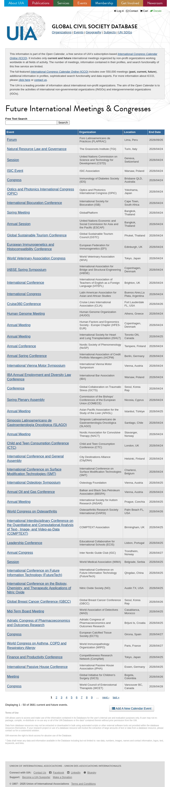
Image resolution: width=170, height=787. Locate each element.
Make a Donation (62, 777)
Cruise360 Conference (24, 304)
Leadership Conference (24, 543)
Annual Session (18, 224)
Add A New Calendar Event (131, 708)
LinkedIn (74, 772)
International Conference (25, 282)
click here (24, 79)
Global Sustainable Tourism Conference (37, 235)
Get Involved (130, 3)
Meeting (13, 676)
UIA (21, 24)
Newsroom (155, 3)
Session (13, 160)
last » (116, 697)
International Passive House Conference (37, 667)
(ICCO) (59, 71)
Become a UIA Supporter (36, 777)
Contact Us (39, 772)
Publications (40, 3)
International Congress (24, 294)
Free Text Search (16, 118)
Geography (93, 32)
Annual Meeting (18, 325)
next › (105, 697)
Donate (156, 10)
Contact (132, 10)
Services (63, 3)
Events (82, 3)
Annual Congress (20, 552)
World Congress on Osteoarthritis (32, 511)
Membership (104, 3)
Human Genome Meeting (26, 313)
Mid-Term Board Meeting (25, 611)
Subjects (110, 32)
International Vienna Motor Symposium (36, 365)
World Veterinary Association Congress (36, 258)
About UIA (16, 3)
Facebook (56, 772)
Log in (120, 10)
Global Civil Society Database (95, 26)
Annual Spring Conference (27, 356)
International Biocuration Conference (34, 203)
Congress (14, 180)
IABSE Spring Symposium (26, 269)
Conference (16, 388)
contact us (40, 79)
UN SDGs (125, 32)
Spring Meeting (18, 212)
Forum (12, 139)
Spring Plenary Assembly (26, 400)
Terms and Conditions (83, 783)
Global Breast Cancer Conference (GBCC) (39, 601)
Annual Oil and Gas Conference (31, 492)
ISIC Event (15, 170)
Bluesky (89, 772)
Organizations (62, 32)
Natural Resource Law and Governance (36, 149)
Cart (144, 10)
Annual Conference (21, 346)
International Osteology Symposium (34, 482)
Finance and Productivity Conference (34, 657)
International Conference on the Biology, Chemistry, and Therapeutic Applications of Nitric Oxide (39, 588)
